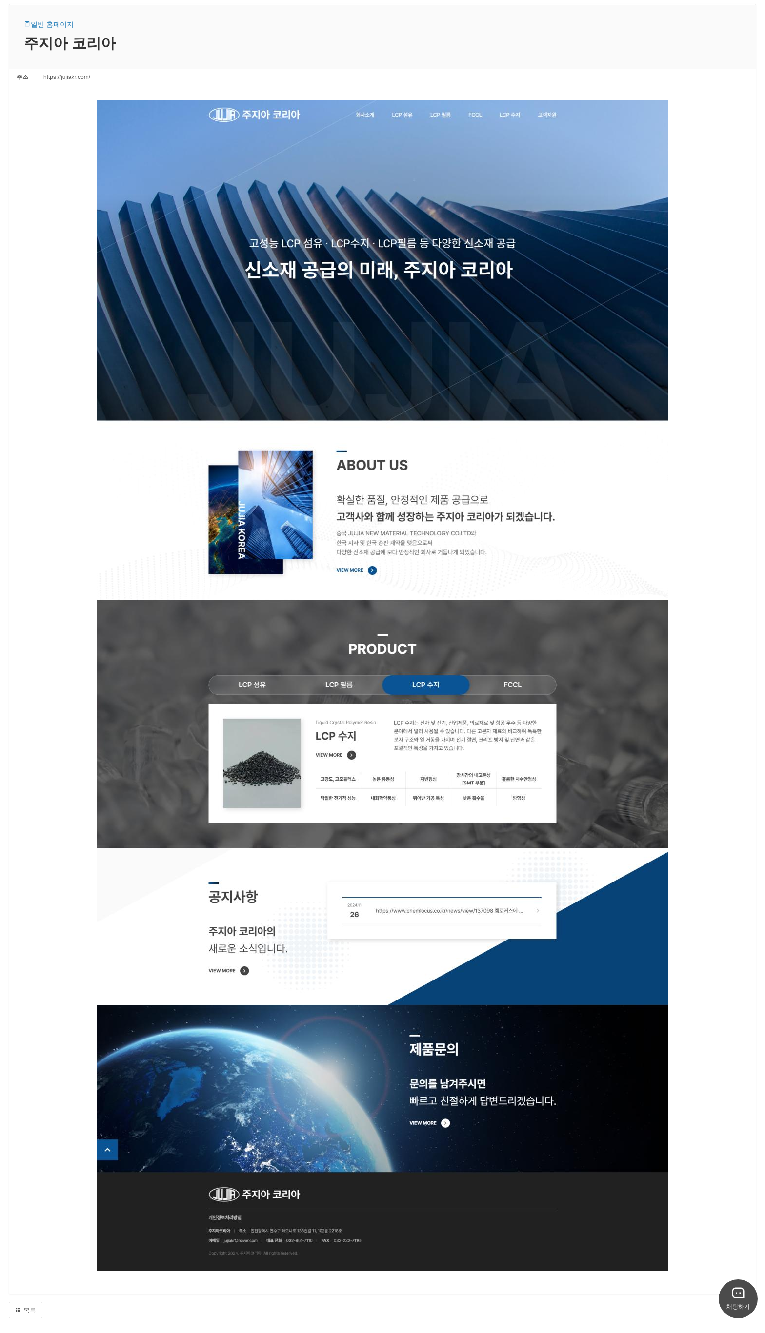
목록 (25, 1310)
